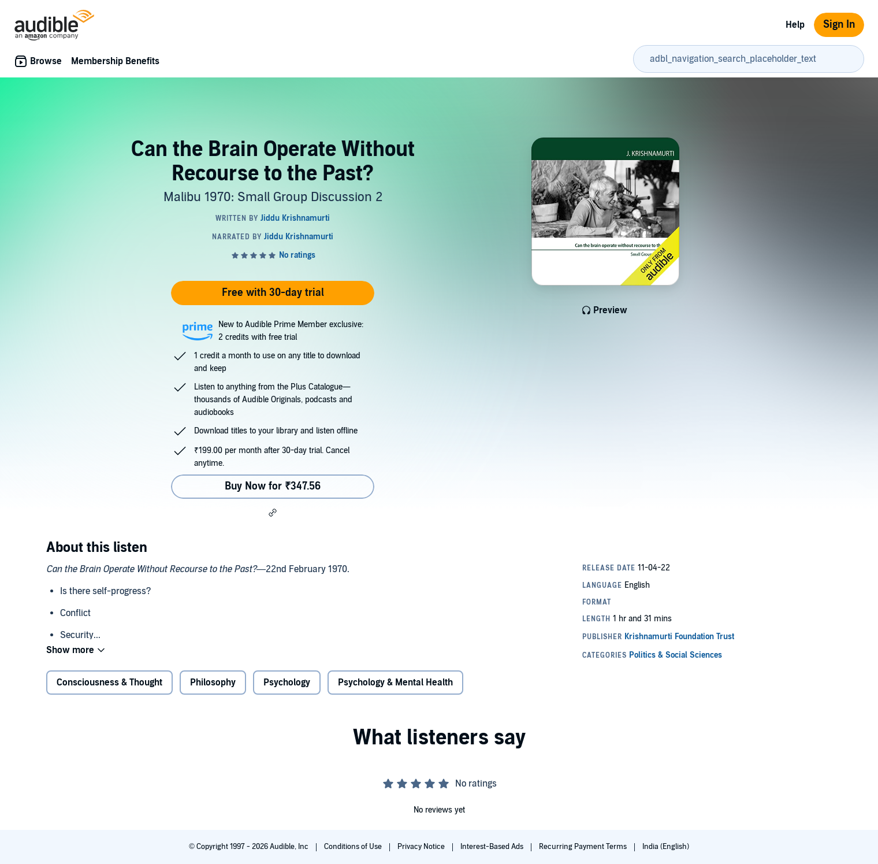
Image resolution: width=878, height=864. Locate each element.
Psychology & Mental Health (395, 682)
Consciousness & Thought (109, 682)
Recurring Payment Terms (583, 846)
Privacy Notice (422, 846)
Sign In (839, 24)
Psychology (286, 682)
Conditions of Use (354, 846)
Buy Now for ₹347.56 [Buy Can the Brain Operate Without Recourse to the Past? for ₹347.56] (273, 486)
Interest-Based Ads (492, 846)
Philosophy (213, 682)
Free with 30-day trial (273, 293)
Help (795, 25)
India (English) (665, 846)
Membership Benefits (115, 61)
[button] (272, 512)
